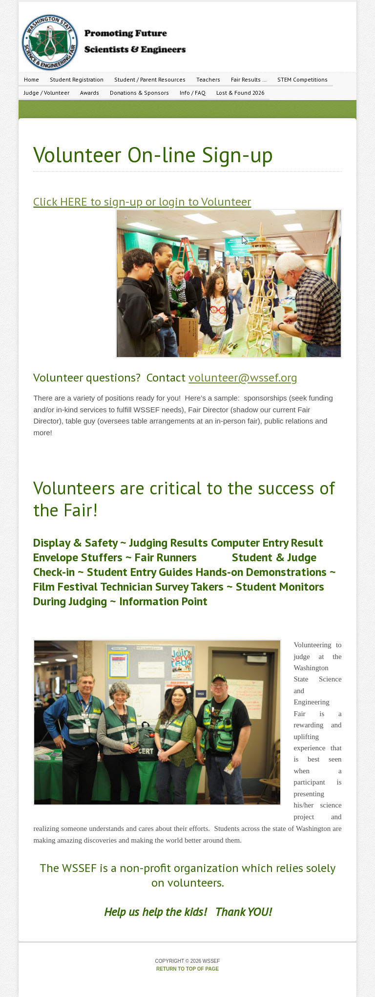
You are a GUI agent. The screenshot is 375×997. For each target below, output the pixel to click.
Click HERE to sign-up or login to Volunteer (142, 201)
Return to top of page (187, 969)
